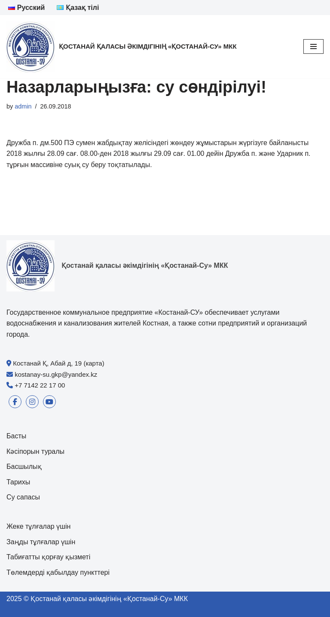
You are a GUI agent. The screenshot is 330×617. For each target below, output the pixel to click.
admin (23, 106)
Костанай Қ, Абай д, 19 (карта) (58, 363)
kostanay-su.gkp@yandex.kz (56, 374)
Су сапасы (23, 497)
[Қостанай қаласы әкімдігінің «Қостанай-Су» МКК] (121, 46)
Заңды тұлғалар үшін (40, 542)
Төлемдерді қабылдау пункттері (58, 572)
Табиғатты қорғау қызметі (48, 557)
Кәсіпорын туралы (35, 451)
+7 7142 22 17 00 (40, 385)
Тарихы (18, 482)
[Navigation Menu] (313, 46)
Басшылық (24, 466)
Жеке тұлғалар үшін (38, 526)
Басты (16, 436)
